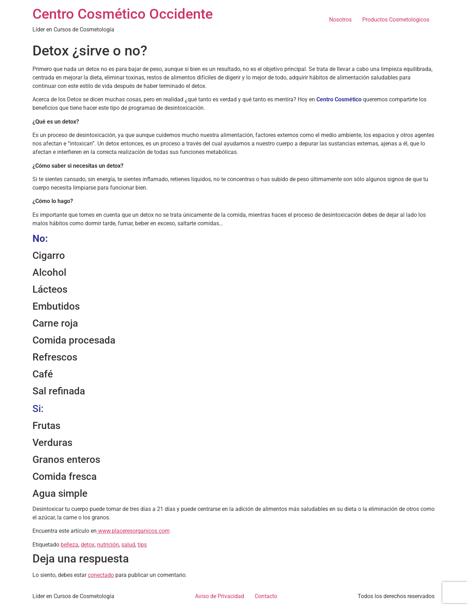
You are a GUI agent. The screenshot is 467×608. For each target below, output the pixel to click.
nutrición (108, 544)
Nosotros (340, 19)
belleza (69, 544)
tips (142, 544)
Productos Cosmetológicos (395, 19)
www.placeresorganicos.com (133, 530)
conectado (101, 575)
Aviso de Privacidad (219, 596)
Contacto (266, 596)
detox (88, 544)
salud (128, 544)
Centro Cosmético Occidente (122, 14)
